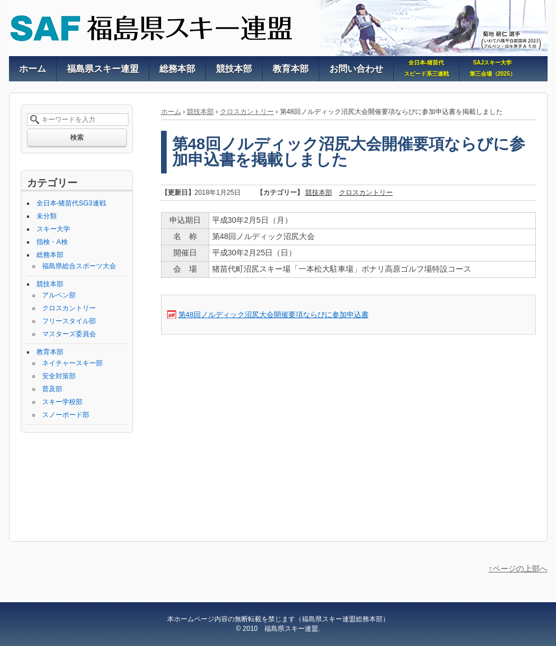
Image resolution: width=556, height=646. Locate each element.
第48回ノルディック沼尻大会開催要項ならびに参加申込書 (273, 314)
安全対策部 (59, 376)
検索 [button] (77, 137)
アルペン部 (59, 295)
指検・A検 (52, 242)
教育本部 (49, 352)
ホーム (171, 112)
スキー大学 (53, 229)
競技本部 (200, 112)
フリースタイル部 (69, 321)
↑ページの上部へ (518, 568)
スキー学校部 (62, 402)
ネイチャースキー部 (72, 363)
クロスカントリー (247, 112)
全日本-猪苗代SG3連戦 (71, 203)
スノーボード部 (65, 415)
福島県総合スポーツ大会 (79, 266)
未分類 (46, 216)
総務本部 (49, 255)
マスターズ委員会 (69, 334)
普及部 (52, 389)
